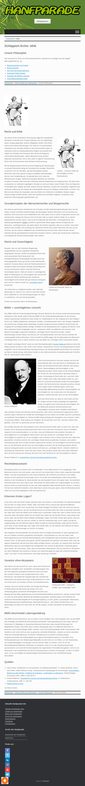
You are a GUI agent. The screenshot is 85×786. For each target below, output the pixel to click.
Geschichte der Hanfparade (15, 735)
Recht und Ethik (13, 68)
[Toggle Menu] (77, 32)
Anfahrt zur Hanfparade (13, 711)
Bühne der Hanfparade (13, 714)
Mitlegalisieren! (42, 21)
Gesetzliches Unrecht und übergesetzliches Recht (38, 457)
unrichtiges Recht (36, 282)
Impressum (9, 738)
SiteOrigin (46, 781)
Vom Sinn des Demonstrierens (18, 71)
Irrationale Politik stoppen (16, 73)
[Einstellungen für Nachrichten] (4, 780)
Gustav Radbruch (59, 344)
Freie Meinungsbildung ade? (17, 79)
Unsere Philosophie (15, 53)
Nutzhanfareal (10, 719)
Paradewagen (10, 724)
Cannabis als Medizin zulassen (18, 76)
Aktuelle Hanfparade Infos (14, 709)
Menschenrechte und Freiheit (17, 65)
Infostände (9, 721)
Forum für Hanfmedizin (13, 716)
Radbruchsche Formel (15, 684)
